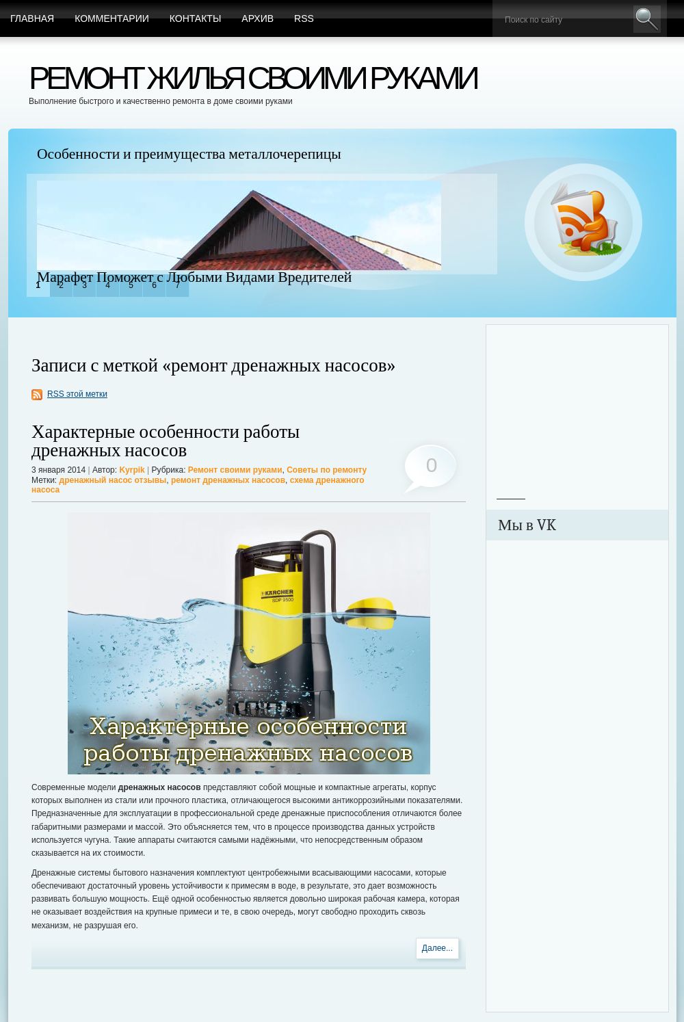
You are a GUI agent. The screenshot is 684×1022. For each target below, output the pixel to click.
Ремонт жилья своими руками (252, 78)
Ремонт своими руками (235, 470)
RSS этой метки (77, 394)
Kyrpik (131, 470)
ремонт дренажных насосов (228, 480)
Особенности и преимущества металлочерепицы (189, 154)
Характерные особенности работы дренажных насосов (165, 441)
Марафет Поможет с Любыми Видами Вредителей (194, 277)
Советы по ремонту (327, 470)
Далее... (437, 948)
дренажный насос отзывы (113, 480)
